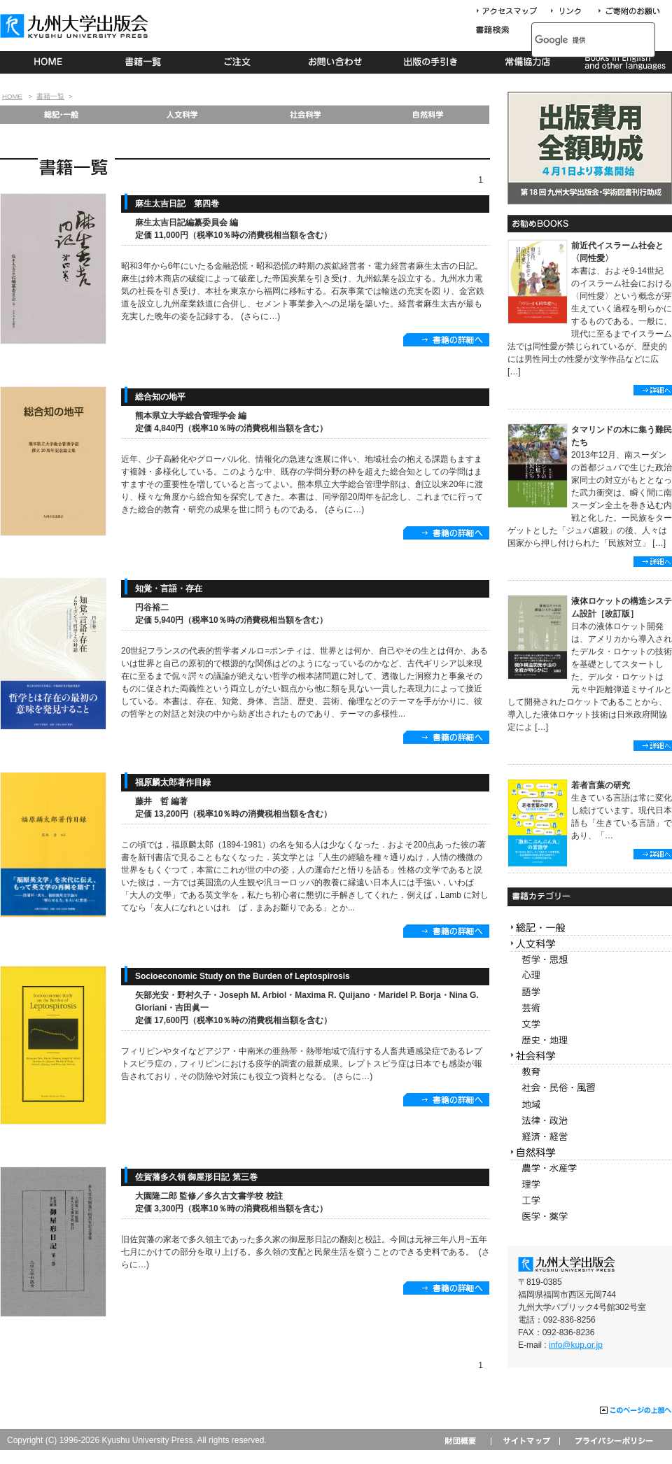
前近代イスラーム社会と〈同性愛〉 (617, 252)
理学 (589, 1184)
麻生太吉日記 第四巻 (177, 204)
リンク (572, 11)
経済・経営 (589, 1137)
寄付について (628, 11)
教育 (589, 1072)
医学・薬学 (589, 1217)
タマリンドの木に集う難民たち (621, 436)
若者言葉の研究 (600, 785)
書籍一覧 (144, 62)
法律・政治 (589, 1121)
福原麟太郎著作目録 (173, 782)
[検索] (578, 39)
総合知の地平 (160, 397)
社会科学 (305, 114)
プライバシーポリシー (612, 1440)
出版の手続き (431, 62)
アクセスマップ (512, 11)
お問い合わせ (336, 62)
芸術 (589, 1008)
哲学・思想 (589, 960)
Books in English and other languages (623, 62)
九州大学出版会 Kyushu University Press (75, 26)
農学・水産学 (589, 1168)
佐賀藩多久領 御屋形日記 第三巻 (196, 1177)
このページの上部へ (636, 1411)
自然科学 (428, 114)
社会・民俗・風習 (589, 1089)
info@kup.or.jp (576, 1345)
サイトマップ (525, 1440)
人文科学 (183, 114)
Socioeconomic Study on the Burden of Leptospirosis (242, 976)
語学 (589, 992)
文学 (589, 1024)
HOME (48, 62)
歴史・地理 (589, 1040)
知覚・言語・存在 (168, 588)
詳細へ (653, 390)
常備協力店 (527, 62)
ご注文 (240, 62)
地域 (589, 1105)
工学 (589, 1200)
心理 (589, 976)
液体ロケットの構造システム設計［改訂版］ (621, 607)
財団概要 (465, 1440)
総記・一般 (61, 114)
